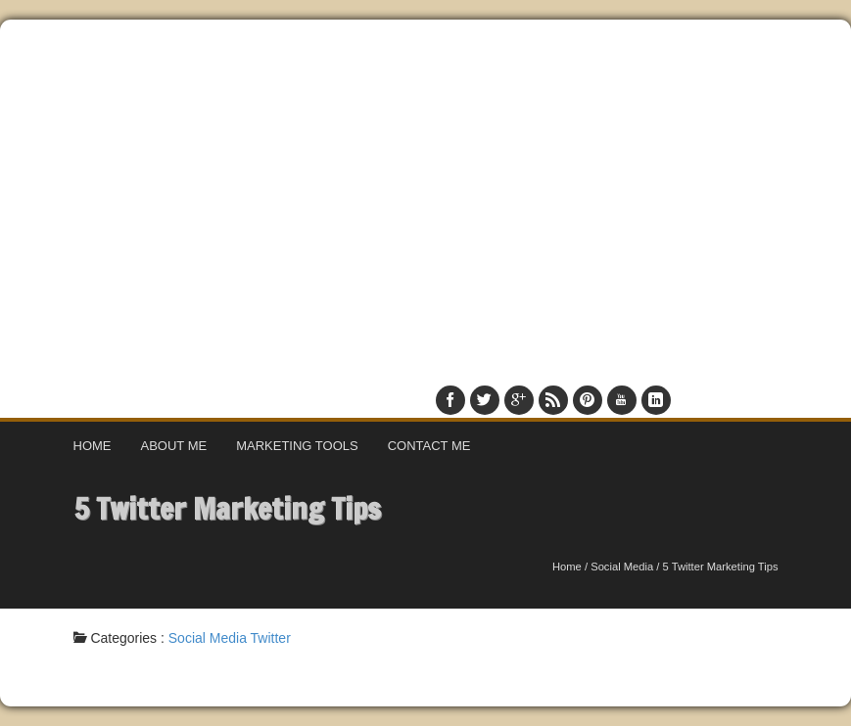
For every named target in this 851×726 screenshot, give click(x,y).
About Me (174, 445)
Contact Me (429, 445)
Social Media (622, 566)
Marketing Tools (297, 445)
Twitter (271, 638)
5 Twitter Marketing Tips (227, 508)
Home (92, 445)
